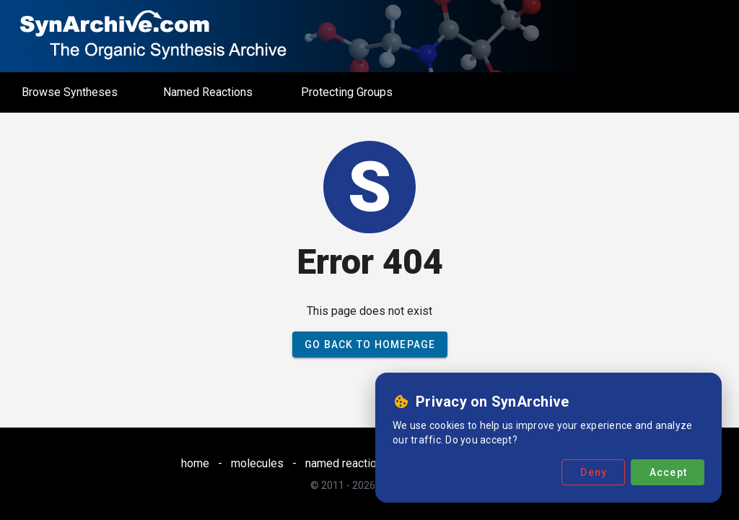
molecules (257, 463)
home (195, 463)
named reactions (347, 463)
